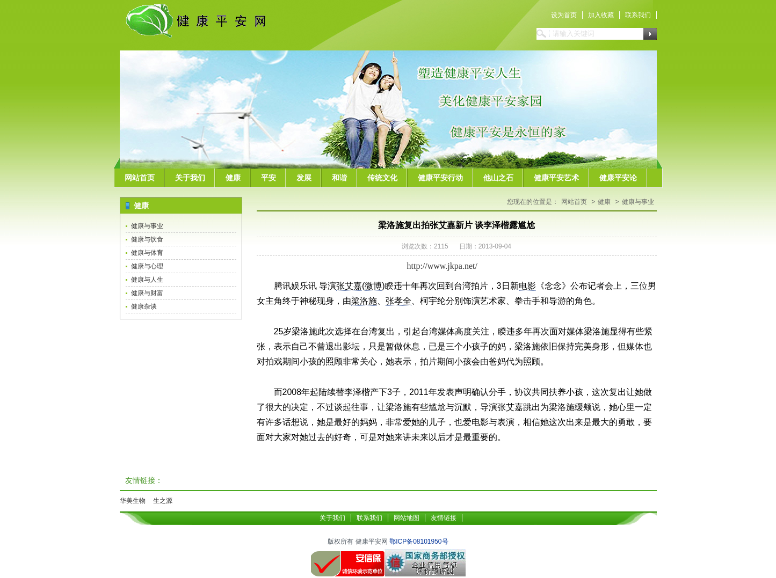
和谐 (339, 177)
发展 (303, 177)
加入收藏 (601, 15)
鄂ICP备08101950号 (418, 541)
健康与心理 (147, 266)
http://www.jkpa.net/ (442, 265)
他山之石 (498, 177)
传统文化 (382, 177)
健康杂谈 (144, 306)
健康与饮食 (147, 239)
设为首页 (564, 15)
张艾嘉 (349, 285)
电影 (527, 285)
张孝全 (398, 300)
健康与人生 (147, 279)
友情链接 (443, 518)
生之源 (162, 500)
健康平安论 (618, 177)
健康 (233, 177)
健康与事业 (147, 226)
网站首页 (140, 177)
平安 (268, 177)
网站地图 (406, 518)
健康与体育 (147, 253)
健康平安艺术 (556, 177)
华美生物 (133, 500)
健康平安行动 (440, 177)
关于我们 (190, 177)
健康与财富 (147, 293)
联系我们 (638, 15)
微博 (373, 285)
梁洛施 (364, 300)
